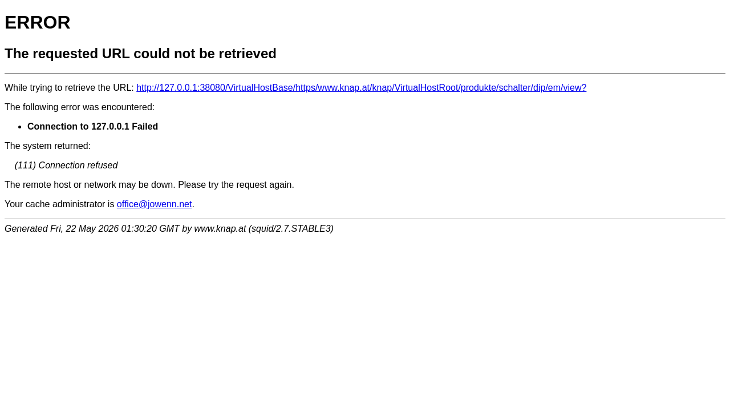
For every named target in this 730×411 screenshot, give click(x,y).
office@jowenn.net (154, 204)
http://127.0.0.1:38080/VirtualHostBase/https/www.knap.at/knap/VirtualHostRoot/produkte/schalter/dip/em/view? (361, 87)
